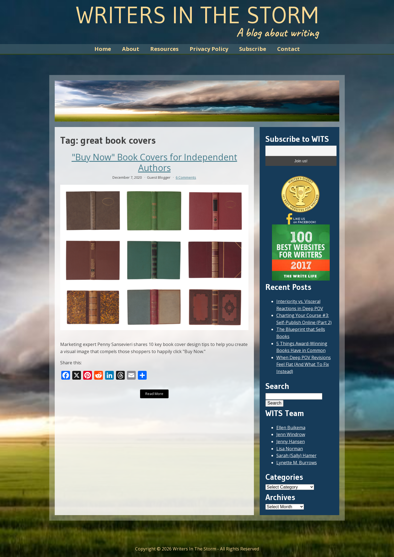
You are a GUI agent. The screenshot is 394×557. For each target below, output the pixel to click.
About (130, 49)
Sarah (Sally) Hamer (296, 455)
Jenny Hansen (290, 441)
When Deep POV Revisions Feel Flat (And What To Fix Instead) (303, 364)
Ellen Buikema (290, 428)
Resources (164, 49)
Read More (154, 393)
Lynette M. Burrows (296, 463)
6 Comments (186, 177)
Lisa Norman (289, 449)
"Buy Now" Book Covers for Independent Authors (154, 162)
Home (102, 49)
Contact (288, 49)
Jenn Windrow (290, 434)
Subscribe (252, 49)
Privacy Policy (209, 49)
